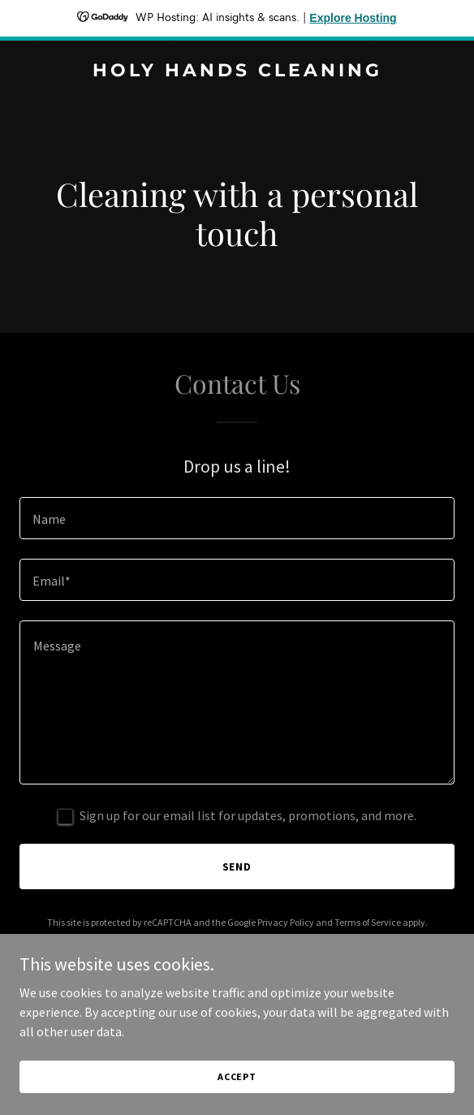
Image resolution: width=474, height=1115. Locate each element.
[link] (237, 71)
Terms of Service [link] (367, 922)
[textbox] (237, 518)
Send (237, 866)
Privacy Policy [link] (285, 922)
